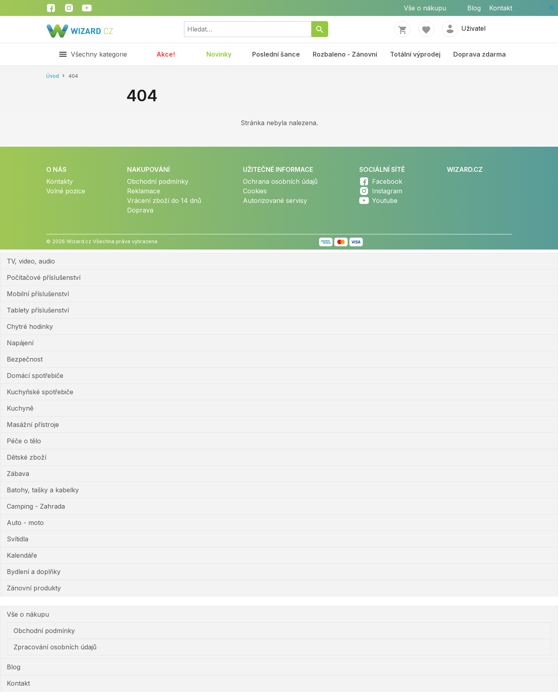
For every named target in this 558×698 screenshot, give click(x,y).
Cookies (255, 191)
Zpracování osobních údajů (55, 647)
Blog (474, 8)
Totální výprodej (415, 54)
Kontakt (500, 8)
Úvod (52, 76)
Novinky (218, 54)
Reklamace (143, 191)
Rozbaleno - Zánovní (345, 54)
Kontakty (59, 181)
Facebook (387, 181)
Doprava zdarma (479, 54)
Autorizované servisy (275, 200)
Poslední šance (276, 54)
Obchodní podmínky (157, 181)
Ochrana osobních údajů (280, 181)
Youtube (384, 200)
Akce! (166, 54)
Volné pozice (65, 191)
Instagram (387, 191)
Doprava (140, 210)
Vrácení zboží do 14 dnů (164, 200)
